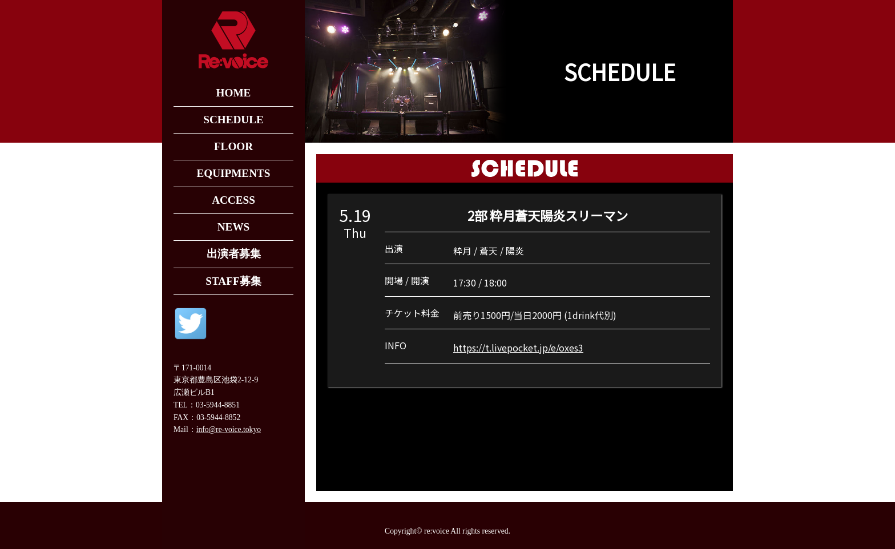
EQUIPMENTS (233, 173)
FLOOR (233, 146)
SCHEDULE (233, 120)
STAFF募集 (233, 281)
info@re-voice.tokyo (228, 429)
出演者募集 (234, 254)
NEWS (233, 227)
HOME (233, 93)
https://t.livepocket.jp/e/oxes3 (518, 347)
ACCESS (233, 200)
